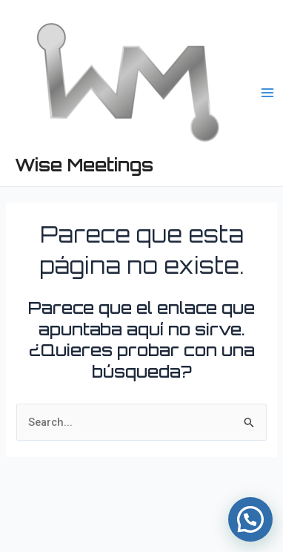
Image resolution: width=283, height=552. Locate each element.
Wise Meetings (84, 165)
